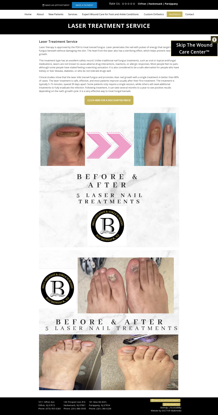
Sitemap (164, 407)
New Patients (56, 14)
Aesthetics (175, 14)
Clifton (142, 3)
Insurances (171, 404)
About (40, 14)
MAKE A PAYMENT (84, 5)
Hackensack (155, 3)
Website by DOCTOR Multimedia (166, 410)
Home (28, 14)
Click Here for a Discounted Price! (109, 100)
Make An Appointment (56, 5)
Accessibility (175, 407)
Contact (189, 14)
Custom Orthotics (154, 14)
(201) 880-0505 (78, 408)
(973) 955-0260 (53, 408)
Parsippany (171, 3)
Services (72, 14)
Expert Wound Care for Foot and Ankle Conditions (110, 14)
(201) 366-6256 (103, 408)
